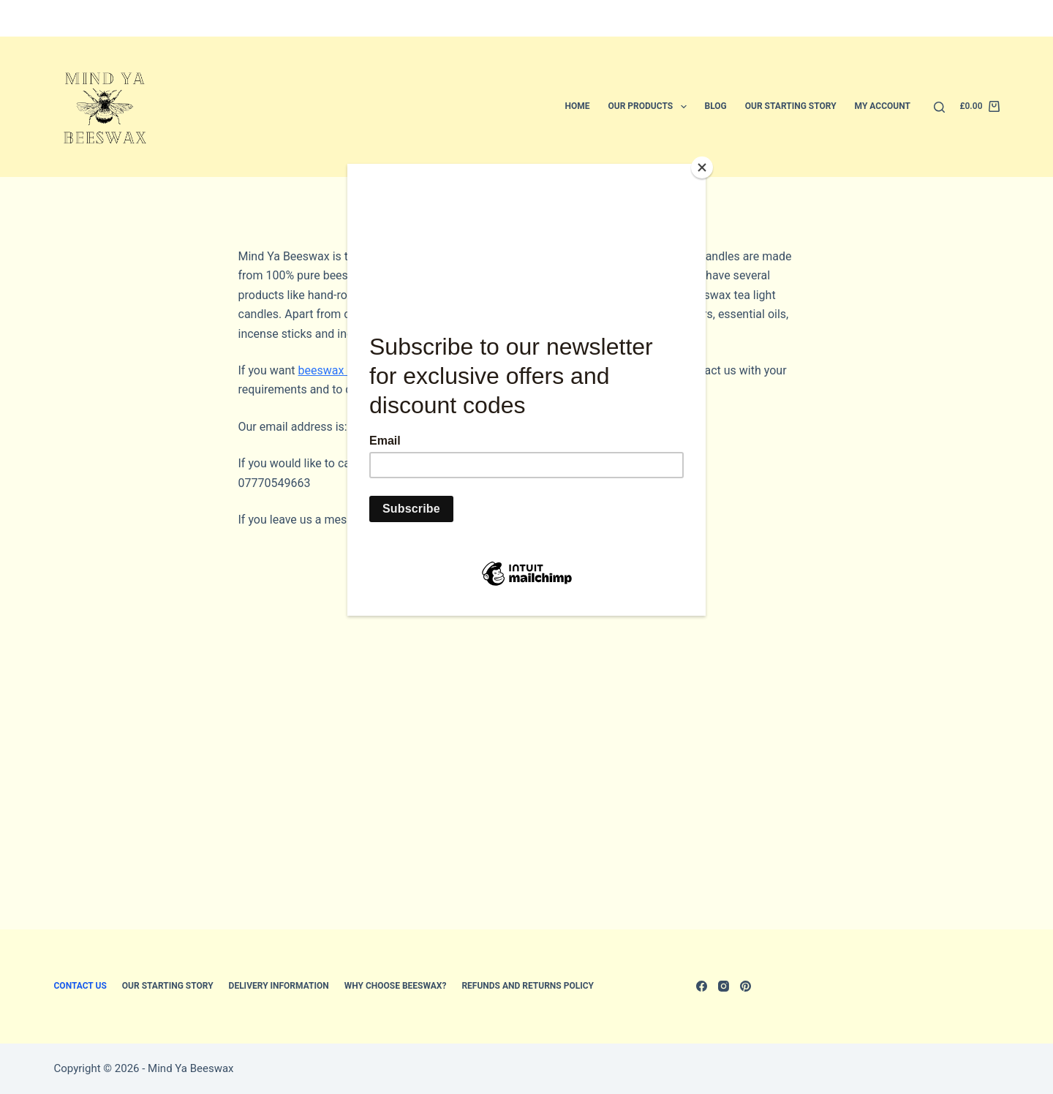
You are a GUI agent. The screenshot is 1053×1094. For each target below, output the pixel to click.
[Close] (702, 167)
